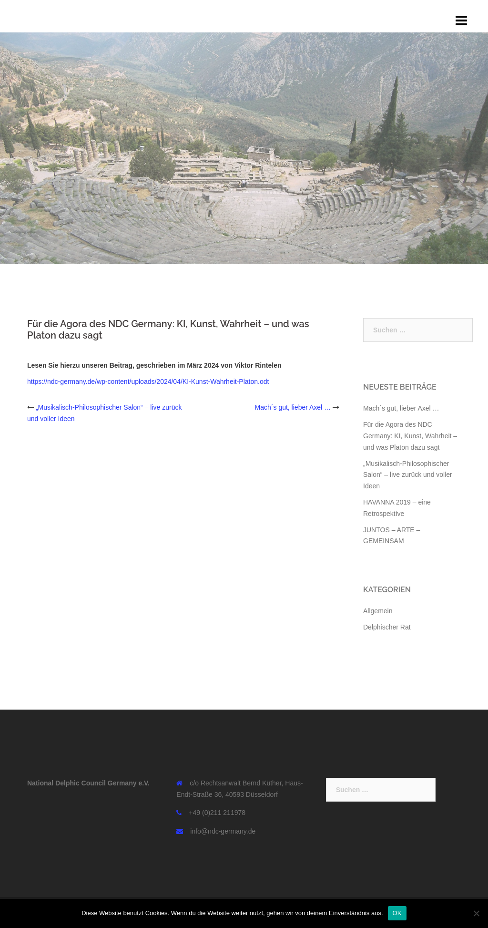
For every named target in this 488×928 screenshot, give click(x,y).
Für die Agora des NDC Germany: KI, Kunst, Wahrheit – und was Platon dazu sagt (410, 436)
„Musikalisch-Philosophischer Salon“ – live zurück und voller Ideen (407, 475)
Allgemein (377, 611)
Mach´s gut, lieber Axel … (293, 407)
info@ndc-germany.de (222, 831)
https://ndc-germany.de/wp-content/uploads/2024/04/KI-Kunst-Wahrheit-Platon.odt (148, 381)
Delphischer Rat (387, 627)
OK (397, 913)
